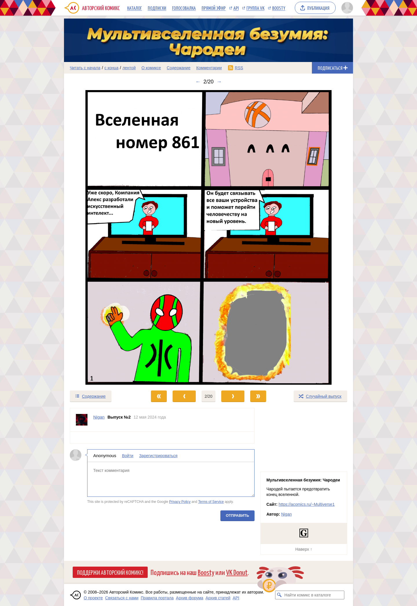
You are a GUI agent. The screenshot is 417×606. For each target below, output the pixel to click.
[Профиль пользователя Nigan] (81, 420)
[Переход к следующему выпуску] (208, 237)
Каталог (134, 8)
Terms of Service (211, 502)
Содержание (179, 67)
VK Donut (237, 571)
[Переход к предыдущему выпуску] (100, 237)
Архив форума (189, 598)
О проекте (93, 598)
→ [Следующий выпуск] (219, 82)
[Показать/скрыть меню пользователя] (346, 8)
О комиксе (151, 67)
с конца (112, 67)
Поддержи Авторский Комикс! (110, 572)
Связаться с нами (121, 598)
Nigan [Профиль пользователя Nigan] (99, 417)
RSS (239, 67)
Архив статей (218, 598)
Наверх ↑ (303, 549)
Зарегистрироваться (158, 455)
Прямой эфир (214, 8)
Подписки (157, 8)
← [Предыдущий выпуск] (197, 82)
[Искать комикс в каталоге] (279, 595)
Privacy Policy (180, 502)
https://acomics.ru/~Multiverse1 (306, 504)
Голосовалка (184, 8)
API (236, 8)
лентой (129, 67)
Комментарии (209, 67)
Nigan (286, 514)
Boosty (278, 8)
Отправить (237, 515)
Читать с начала (85, 67)
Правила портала (157, 598)
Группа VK (255, 8)
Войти (127, 455)
